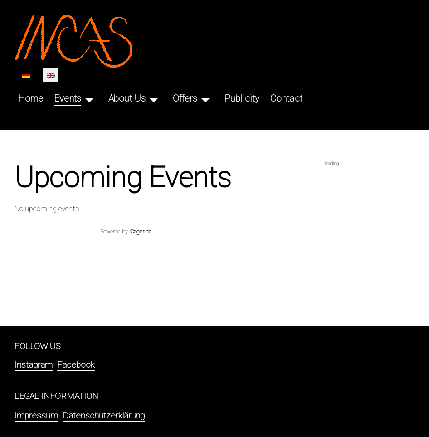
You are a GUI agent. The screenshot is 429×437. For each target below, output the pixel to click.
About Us (127, 98)
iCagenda (140, 231)
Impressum (36, 415)
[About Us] (154, 98)
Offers (185, 98)
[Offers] (205, 98)
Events (67, 98)
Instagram (34, 364)
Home (30, 98)
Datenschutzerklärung (104, 415)
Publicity (241, 98)
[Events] (89, 98)
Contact (286, 98)
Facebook (76, 364)
